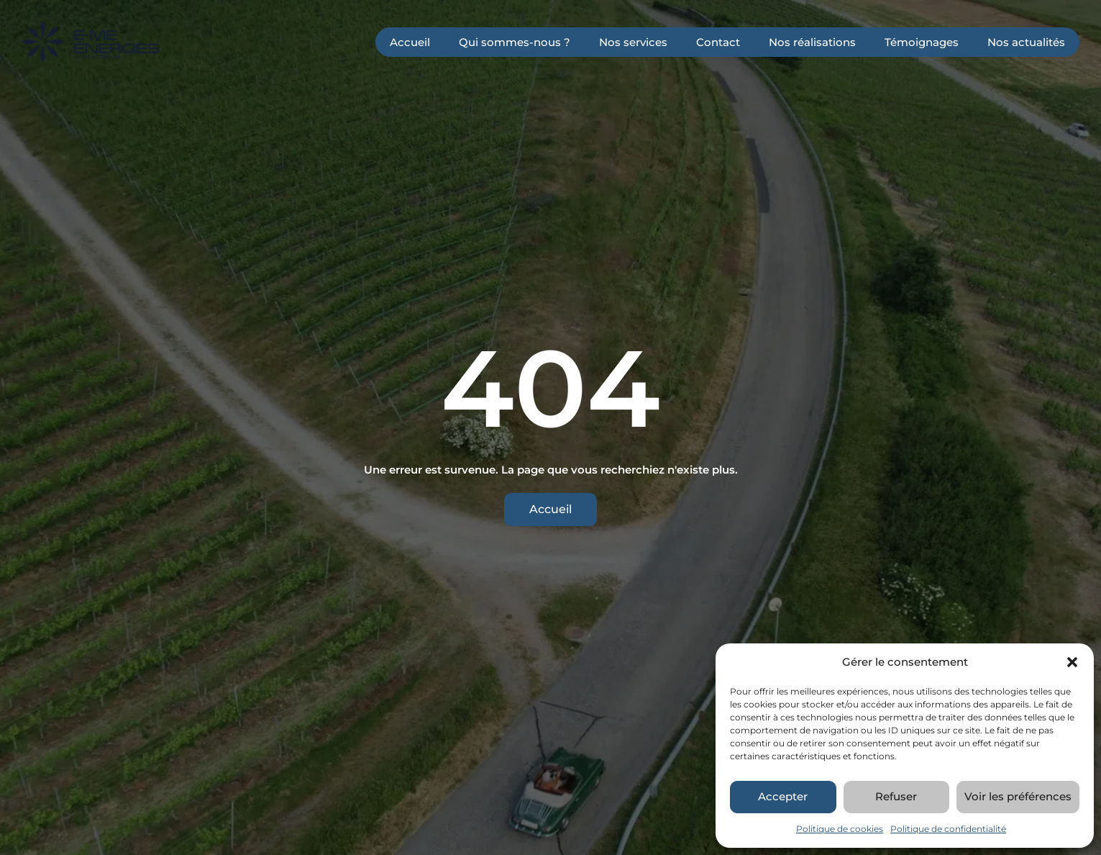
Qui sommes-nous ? (514, 42)
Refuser (896, 796)
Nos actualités (1026, 42)
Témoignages (922, 42)
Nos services (633, 42)
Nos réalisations (812, 42)
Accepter (783, 796)
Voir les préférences (1018, 796)
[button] (1072, 662)
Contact (718, 42)
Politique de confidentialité (948, 828)
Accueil (410, 42)
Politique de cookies (839, 828)
